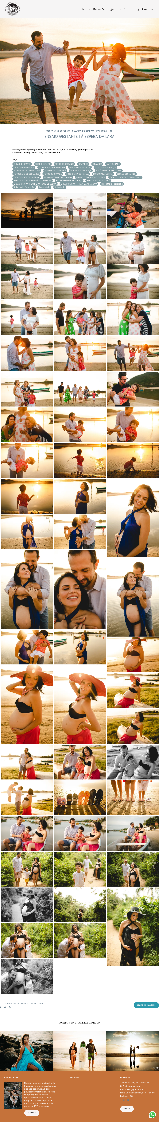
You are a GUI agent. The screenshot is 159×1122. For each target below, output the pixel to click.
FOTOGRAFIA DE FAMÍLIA (77, 174)
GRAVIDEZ (97, 164)
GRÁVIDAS (83, 164)
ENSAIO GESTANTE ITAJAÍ (98, 180)
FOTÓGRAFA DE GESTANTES (108, 170)
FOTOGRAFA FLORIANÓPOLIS (52, 167)
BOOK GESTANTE (42, 164)
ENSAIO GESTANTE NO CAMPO (58, 177)
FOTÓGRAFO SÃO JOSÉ (55, 170)
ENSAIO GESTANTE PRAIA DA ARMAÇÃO (79, 183)
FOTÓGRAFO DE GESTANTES (26, 174)
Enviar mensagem (132, 1086)
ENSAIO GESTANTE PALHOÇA (69, 180)
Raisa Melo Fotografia (24, 187)
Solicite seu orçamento (146, 1005)
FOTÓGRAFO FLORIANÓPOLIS (27, 170)
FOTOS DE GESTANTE (64, 164)
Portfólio (123, 9)
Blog (136, 9)
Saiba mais (32, 1113)
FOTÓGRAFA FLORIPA (102, 174)
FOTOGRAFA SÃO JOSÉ (79, 167)
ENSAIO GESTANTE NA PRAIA (26, 177)
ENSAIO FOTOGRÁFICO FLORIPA (90, 177)
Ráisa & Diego (103, 9)
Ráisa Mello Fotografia (112, 183)
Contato (147, 9)
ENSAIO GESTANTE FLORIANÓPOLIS (125, 177)
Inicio (86, 9)
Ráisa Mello (44, 187)
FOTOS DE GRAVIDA (53, 174)
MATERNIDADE (113, 164)
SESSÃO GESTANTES (126, 174)
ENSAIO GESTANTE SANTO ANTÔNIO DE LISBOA (35, 183)
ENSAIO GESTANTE (22, 164)
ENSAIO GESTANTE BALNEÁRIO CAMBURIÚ (32, 180)
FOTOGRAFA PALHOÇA (105, 167)
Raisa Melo (60, 187)
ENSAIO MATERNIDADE (24, 167)
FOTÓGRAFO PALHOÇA (80, 170)
